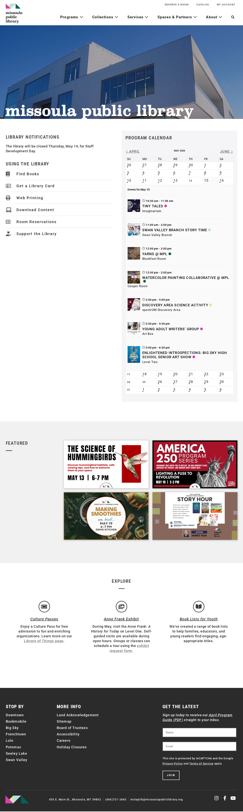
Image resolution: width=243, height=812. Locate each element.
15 (206, 180)
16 (222, 180)
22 (206, 374)
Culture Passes (44, 619)
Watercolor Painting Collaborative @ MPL (185, 278)
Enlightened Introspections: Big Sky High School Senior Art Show (184, 355)
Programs (71, 17)
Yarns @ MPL (155, 254)
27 (144, 165)
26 (129, 165)
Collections (105, 17)
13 (175, 180)
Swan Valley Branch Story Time (174, 230)
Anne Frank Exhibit (121, 619)
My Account (226, 4)
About (214, 17)
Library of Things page (44, 641)
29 (175, 165)
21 (191, 374)
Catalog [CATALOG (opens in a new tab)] (202, 4)
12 (160, 180)
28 (160, 165)
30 (191, 165)
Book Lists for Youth (199, 619)
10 (129, 180)
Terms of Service (201, 764)
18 (144, 374)
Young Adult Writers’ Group (170, 329)
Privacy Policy (173, 764)
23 (222, 374)
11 (144, 180)
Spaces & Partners (177, 17)
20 (175, 374)
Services (138, 17)
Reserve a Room (177, 4)
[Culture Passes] (44, 607)
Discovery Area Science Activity (175, 305)
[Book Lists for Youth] (199, 607)
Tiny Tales (152, 206)
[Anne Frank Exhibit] (121, 607)
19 (160, 374)
